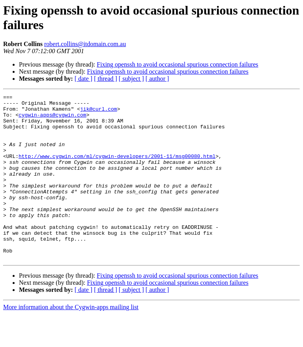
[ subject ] (131, 78)
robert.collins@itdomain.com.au (85, 44)
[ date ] (83, 78)
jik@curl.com (98, 112)
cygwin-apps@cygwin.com (52, 119)
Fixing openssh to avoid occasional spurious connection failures (177, 64)
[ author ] (157, 78)
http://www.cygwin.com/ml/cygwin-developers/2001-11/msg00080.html (117, 169)
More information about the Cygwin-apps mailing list (70, 340)
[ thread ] (105, 78)
